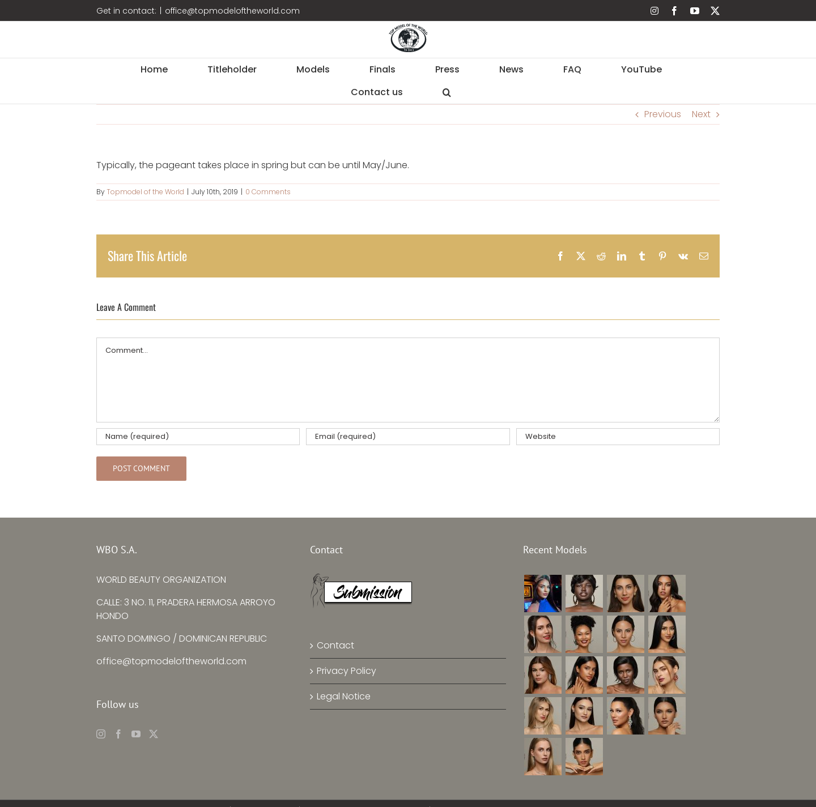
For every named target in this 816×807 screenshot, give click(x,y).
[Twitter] (153, 733)
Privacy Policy (346, 670)
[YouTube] (136, 733)
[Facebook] (118, 733)
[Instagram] (100, 733)
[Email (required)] (407, 436)
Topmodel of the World (145, 192)
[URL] (618, 436)
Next (701, 114)
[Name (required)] (198, 436)
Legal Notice (344, 696)
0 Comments (268, 192)
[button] (447, 92)
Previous (662, 114)
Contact (335, 645)
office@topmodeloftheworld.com (232, 10)
